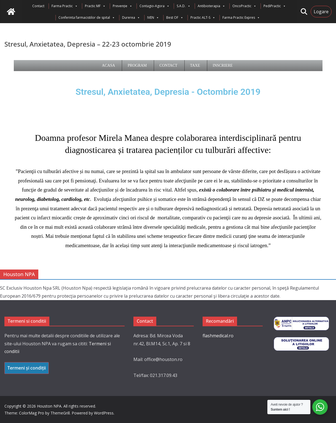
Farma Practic (65, 6)
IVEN (153, 17)
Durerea (131, 17)
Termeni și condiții (26, 368)
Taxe (195, 65)
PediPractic (275, 6)
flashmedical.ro (218, 336)
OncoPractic (244, 6)
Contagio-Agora (154, 6)
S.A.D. (183, 6)
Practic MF (95, 6)
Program (137, 65)
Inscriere (223, 65)
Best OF (174, 17)
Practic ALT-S (202, 17)
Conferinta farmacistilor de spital (86, 17)
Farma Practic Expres (241, 17)
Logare (321, 12)
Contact (38, 6)
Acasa (108, 65)
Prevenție (122, 6)
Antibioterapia (211, 6)
